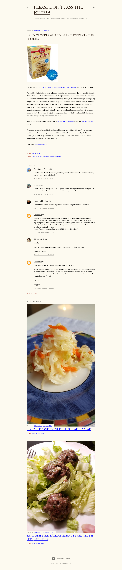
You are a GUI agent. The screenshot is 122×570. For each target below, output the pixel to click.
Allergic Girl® (39, 239)
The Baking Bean (41, 169)
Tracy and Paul (40, 201)
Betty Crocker (87, 121)
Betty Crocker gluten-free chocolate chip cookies (56, 87)
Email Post (36, 153)
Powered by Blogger (61, 558)
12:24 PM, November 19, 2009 (44, 255)
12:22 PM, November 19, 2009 (44, 232)
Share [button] (29, 153)
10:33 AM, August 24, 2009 (43, 178)
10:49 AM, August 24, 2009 (43, 194)
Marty (36, 185)
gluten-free (42, 156)
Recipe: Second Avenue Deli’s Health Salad (59, 429)
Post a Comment (33, 293)
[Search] (93, 6)
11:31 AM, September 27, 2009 (44, 208)
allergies (34, 156)
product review (51, 156)
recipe (59, 156)
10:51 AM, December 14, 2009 (44, 288)
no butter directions (65, 121)
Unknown (38, 215)
